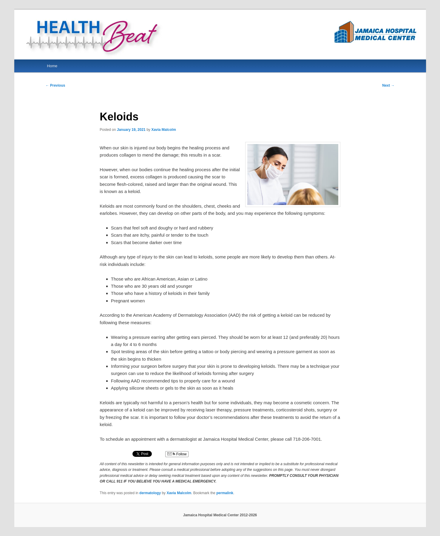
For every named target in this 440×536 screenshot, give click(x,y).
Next (388, 85)
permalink (224, 493)
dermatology (150, 493)
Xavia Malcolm (163, 130)
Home (52, 66)
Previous (55, 85)
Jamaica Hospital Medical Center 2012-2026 (220, 515)
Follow (176, 454)
